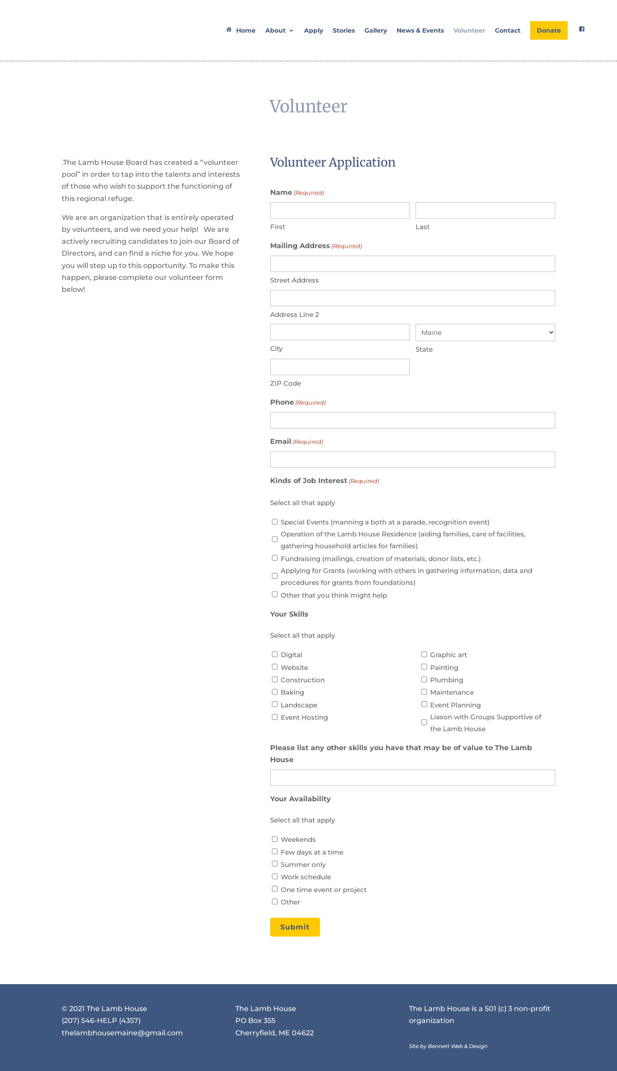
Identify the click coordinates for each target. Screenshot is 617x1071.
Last (423, 227)
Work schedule (306, 877)
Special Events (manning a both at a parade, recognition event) (385, 522)
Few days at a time (312, 852)
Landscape (299, 705)
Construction (303, 680)
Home (240, 30)
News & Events (420, 30)
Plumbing (446, 680)
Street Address (294, 280)
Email (296, 442)
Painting (444, 667)
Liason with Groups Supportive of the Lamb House (485, 723)
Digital (291, 655)
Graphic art (448, 655)
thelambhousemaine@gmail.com (122, 1033)
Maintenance (452, 692)
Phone (298, 403)
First (277, 227)
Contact (507, 30)
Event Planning (455, 705)
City (276, 348)
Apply (313, 30)
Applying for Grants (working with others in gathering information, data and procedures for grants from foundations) (406, 576)
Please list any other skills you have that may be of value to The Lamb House (401, 754)
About (275, 30)
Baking (292, 692)
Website (294, 667)
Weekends (298, 839)
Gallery (375, 30)
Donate (549, 30)
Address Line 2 (294, 314)
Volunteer (469, 30)
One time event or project (324, 889)
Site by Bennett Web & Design (448, 1046)
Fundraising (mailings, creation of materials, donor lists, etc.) (381, 558)
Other (290, 902)
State (424, 349)
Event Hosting (304, 717)
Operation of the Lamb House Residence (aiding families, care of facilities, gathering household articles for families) (403, 540)
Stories (344, 30)
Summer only (303, 864)
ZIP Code (285, 383)
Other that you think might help (334, 595)
